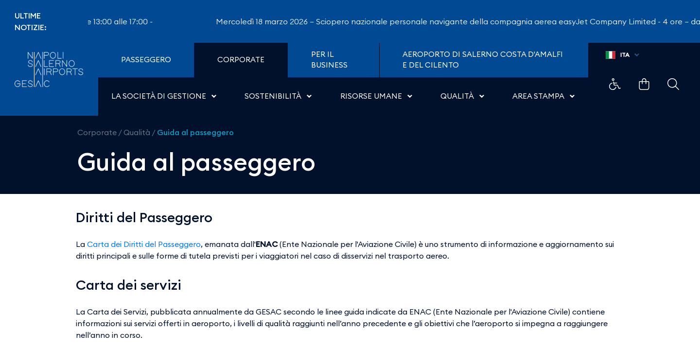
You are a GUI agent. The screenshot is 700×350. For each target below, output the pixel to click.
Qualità (136, 132)
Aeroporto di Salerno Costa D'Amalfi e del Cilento (482, 60)
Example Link (615, 84)
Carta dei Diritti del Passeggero (144, 244)
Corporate (97, 132)
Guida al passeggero (195, 132)
